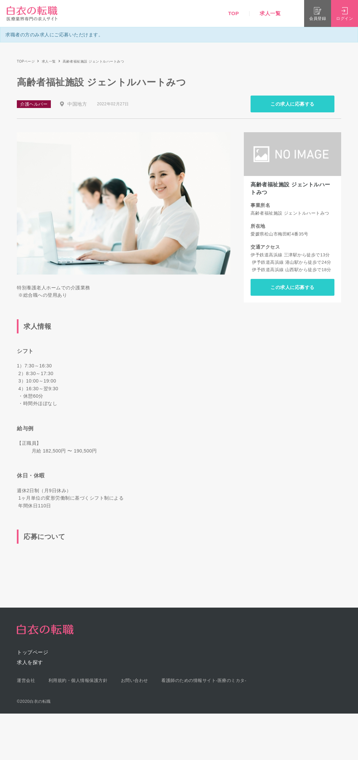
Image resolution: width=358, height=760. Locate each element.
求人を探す (30, 662)
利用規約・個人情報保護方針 (78, 680)
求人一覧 (270, 13)
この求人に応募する (292, 104)
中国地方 (77, 104)
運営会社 (26, 680)
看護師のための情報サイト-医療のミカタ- (204, 680)
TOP (233, 13)
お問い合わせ (134, 680)
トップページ (32, 652)
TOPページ (26, 61)
